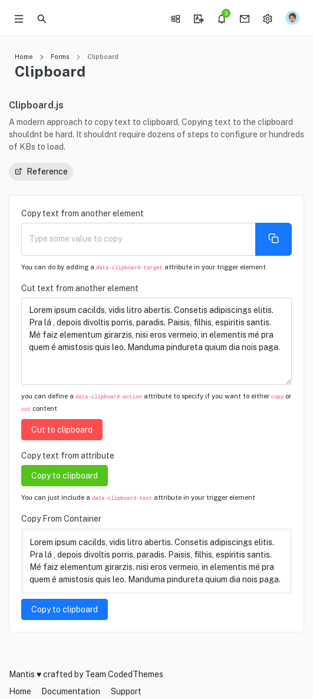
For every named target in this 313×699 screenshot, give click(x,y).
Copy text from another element (82, 213)
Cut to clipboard (62, 429)
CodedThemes (135, 674)
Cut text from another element (80, 288)
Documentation (70, 691)
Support (126, 691)
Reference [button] (41, 171)
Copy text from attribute (67, 455)
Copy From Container (61, 518)
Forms (60, 56)
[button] (42, 18)
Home (24, 56)
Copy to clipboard (64, 475)
